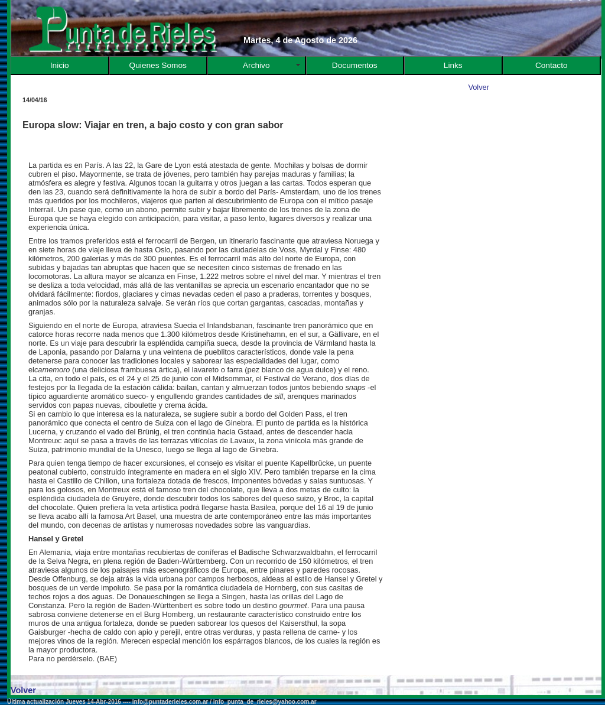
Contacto (551, 65)
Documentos (355, 65)
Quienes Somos (158, 65)
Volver (478, 87)
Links (453, 65)
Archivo (256, 65)
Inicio (59, 65)
